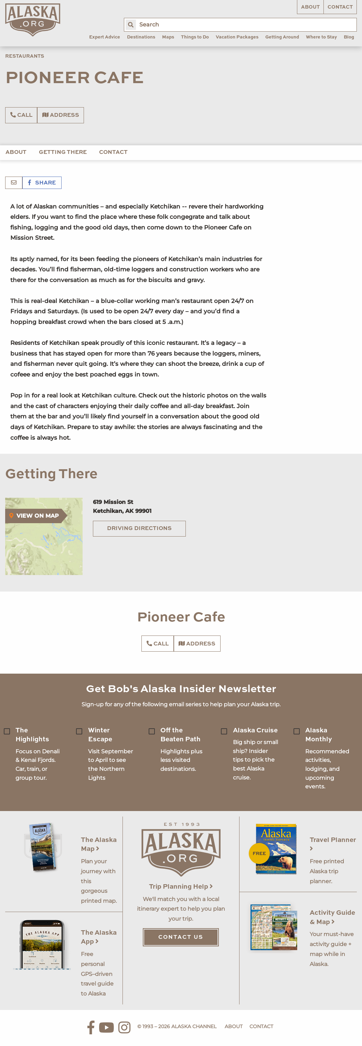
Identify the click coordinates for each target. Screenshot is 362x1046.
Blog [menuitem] (349, 37)
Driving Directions (139, 528)
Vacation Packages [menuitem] (237, 37)
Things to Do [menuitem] (195, 37)
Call (21, 115)
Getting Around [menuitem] (282, 37)
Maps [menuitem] (168, 37)
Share (42, 183)
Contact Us (180, 937)
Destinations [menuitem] (141, 37)
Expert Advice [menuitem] (104, 37)
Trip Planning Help (181, 887)
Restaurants (24, 56)
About (310, 7)
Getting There (63, 152)
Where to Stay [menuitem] (321, 37)
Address (60, 115)
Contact (340, 7)
